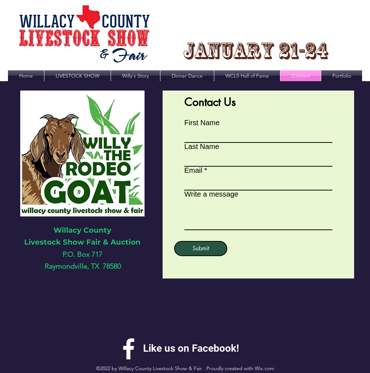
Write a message (211, 194)
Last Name (201, 146)
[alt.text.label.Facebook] (129, 349)
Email (193, 170)
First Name (202, 122)
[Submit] (200, 248)
